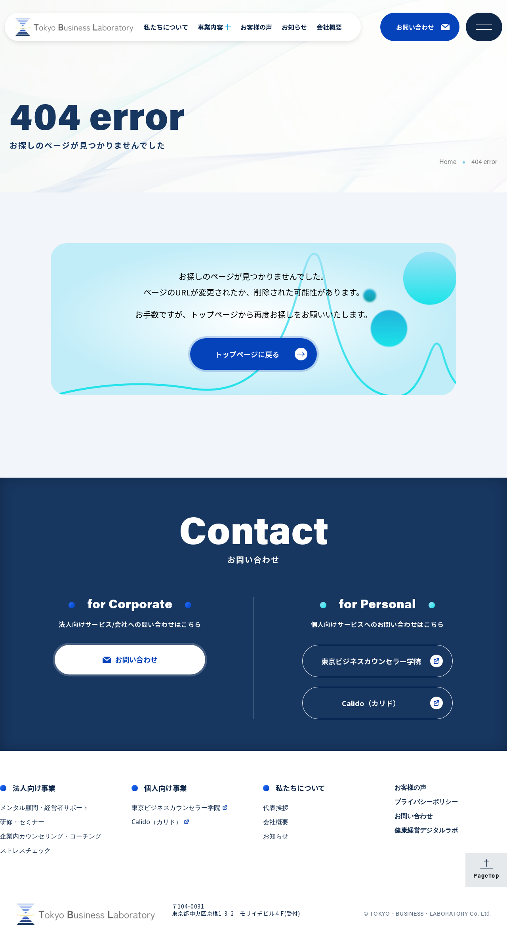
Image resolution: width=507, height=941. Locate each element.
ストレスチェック (25, 851)
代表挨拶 (275, 808)
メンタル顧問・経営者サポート (44, 808)
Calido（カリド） (161, 823)
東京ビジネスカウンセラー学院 (180, 808)
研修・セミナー (22, 823)
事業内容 (214, 27)
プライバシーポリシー (426, 802)
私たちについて (166, 27)
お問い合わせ (414, 817)
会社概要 (329, 27)
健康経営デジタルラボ (426, 831)
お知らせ (294, 27)
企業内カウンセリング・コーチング (50, 837)
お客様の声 (256, 27)
